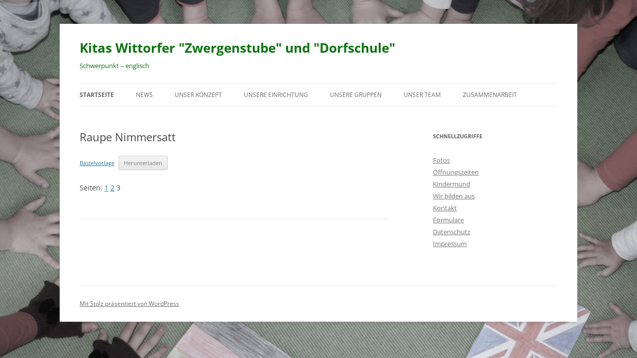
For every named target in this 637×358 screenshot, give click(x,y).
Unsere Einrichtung (276, 94)
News (144, 94)
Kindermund (451, 183)
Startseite (97, 94)
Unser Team (422, 94)
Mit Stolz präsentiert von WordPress (129, 303)
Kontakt (445, 207)
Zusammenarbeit (490, 94)
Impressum (450, 243)
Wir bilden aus (454, 195)
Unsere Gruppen (356, 94)
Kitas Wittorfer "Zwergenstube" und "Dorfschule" (237, 48)
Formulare (448, 219)
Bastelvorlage (97, 163)
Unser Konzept (198, 94)
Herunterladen (143, 163)
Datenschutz (451, 231)
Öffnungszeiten (456, 172)
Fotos (441, 160)
